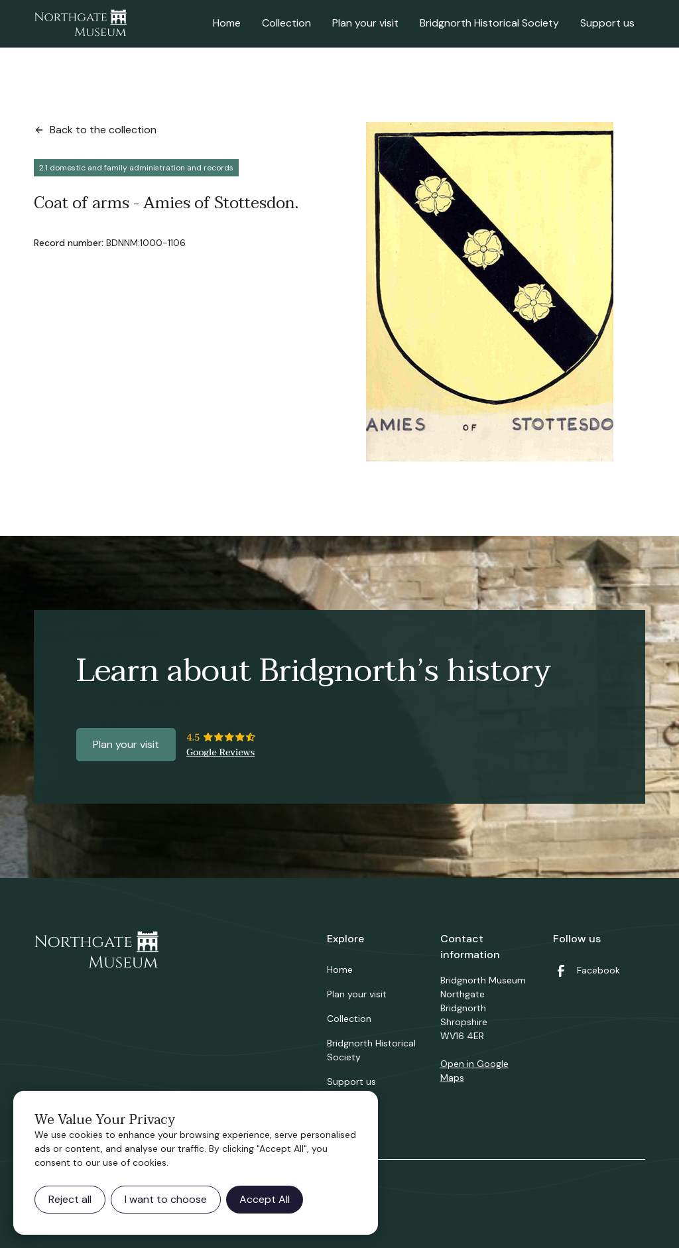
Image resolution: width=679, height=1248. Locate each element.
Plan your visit (365, 23)
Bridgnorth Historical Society (489, 23)
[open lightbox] (489, 292)
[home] (80, 23)
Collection (286, 23)
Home (227, 23)
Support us (607, 23)
